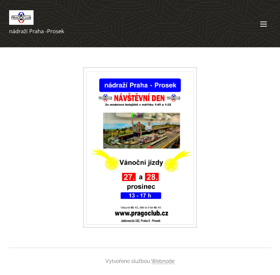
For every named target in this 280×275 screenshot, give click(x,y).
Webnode (163, 261)
